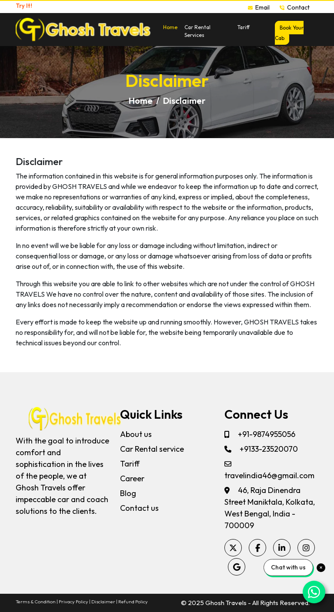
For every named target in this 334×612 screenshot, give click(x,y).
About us (136, 434)
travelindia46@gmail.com (269, 470)
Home (170, 27)
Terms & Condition (36, 602)
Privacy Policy (73, 602)
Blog (128, 493)
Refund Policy (133, 602)
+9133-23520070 (261, 449)
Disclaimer (103, 602)
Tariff (243, 27)
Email (259, 7)
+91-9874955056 (259, 434)
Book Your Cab (289, 32)
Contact (295, 7)
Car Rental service (152, 449)
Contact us (139, 508)
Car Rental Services (197, 31)
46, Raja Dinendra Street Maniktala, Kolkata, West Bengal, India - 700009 (269, 507)
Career (132, 478)
